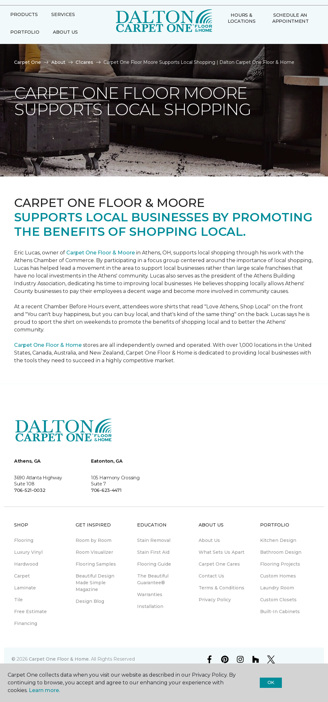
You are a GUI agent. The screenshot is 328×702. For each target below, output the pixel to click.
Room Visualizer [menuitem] (94, 552)
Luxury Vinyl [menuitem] (28, 552)
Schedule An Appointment (290, 30)
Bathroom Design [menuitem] (280, 552)
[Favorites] (230, 47)
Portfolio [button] (24, 44)
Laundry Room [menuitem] (277, 588)
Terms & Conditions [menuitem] (221, 588)
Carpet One (27, 62)
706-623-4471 (106, 490)
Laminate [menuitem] (25, 588)
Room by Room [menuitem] (93, 540)
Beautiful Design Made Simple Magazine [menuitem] (95, 582)
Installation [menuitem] (150, 606)
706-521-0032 (29, 490)
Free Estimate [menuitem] (30, 611)
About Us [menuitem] (209, 540)
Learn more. (44, 690)
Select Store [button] (28, 10)
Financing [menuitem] (25, 623)
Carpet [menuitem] (22, 576)
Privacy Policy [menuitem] (215, 600)
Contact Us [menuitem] (211, 576)
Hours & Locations (241, 30)
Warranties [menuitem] (149, 594)
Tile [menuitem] (18, 600)
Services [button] (63, 27)
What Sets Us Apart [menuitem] (221, 552)
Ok (270, 682)
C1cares (84, 62)
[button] (222, 47)
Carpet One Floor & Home (48, 345)
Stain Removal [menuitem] (153, 540)
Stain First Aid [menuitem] (153, 552)
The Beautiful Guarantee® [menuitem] (152, 579)
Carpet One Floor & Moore (100, 253)
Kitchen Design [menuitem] (278, 540)
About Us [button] (65, 44)
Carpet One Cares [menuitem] (219, 564)
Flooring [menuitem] (23, 540)
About (58, 62)
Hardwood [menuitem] (26, 564)
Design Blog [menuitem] (90, 601)
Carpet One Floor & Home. (59, 659)
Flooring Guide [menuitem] (154, 564)
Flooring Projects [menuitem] (280, 564)
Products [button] (24, 27)
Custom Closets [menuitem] (278, 600)
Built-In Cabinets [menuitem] (280, 611)
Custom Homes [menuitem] (278, 576)
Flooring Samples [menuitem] (96, 564)
